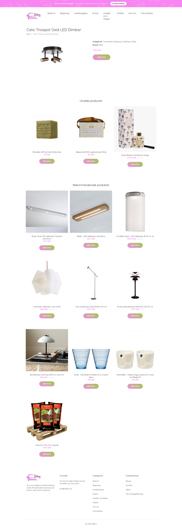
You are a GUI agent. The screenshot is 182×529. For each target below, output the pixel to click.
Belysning (64, 14)
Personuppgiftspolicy (134, 495)
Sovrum (132, 14)
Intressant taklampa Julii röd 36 (47, 308)
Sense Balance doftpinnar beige (135, 156)
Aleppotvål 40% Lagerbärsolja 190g (91, 153)
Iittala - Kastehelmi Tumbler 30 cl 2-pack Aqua (91, 377)
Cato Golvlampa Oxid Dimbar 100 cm (91, 308)
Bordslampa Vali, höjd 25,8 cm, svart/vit (47, 376)
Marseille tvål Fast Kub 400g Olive (47, 153)
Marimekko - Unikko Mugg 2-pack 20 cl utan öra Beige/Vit (135, 377)
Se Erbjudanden (118, 3)
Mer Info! (102, 58)
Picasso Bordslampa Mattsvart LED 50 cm (135, 308)
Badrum (51, 14)
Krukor (95, 14)
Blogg (128, 482)
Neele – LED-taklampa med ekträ (91, 237)
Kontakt (129, 486)
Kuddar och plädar (107, 17)
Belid (134, 43)
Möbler (120, 14)
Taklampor (127, 43)
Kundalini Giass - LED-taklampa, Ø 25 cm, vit (135, 237)
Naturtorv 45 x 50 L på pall (47, 446)
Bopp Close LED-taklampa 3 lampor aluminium (47, 238)
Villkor (128, 491)
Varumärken (147, 14)
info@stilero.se (66, 490)
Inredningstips (81, 14)
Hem (28, 35)
